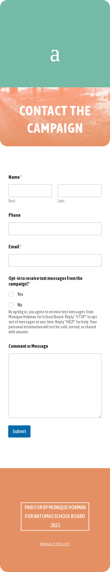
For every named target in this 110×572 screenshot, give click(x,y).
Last (61, 201)
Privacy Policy (55, 544)
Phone (15, 215)
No (19, 304)
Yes (20, 294)
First (12, 201)
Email (15, 246)
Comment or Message (28, 346)
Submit (19, 431)
